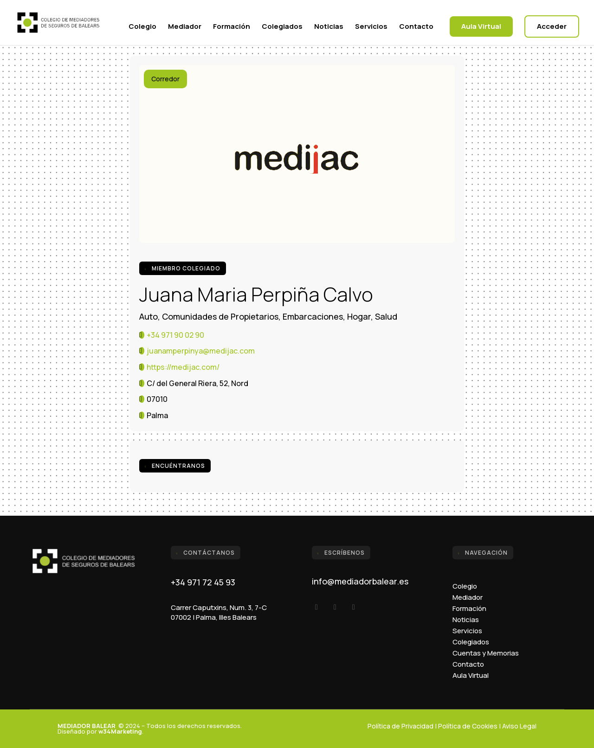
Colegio (142, 27)
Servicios (371, 27)
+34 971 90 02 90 (175, 335)
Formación (231, 27)
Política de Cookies (467, 726)
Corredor (165, 78)
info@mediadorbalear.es (360, 581)
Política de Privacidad (400, 726)
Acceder (552, 26)
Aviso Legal (519, 726)
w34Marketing (120, 731)
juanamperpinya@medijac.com (201, 350)
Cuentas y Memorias (485, 653)
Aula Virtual (481, 26)
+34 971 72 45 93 (203, 582)
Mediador (184, 27)
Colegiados (282, 27)
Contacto (416, 27)
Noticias (328, 27)
